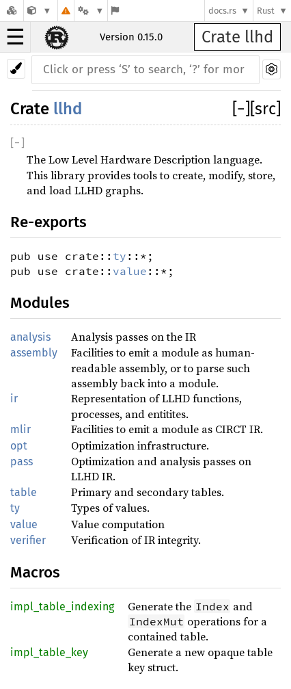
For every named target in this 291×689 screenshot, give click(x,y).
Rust (266, 10)
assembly (33, 352)
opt (18, 445)
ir (14, 398)
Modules (40, 303)
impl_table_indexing (62, 606)
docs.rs (222, 10)
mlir (20, 429)
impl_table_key (49, 652)
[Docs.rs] (11, 10)
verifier (28, 540)
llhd (67, 108)
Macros (35, 572)
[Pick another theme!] (16, 69)
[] (241, 108)
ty (119, 256)
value (130, 271)
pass (21, 461)
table (23, 492)
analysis (30, 336)
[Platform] (90, 10)
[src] (265, 108)
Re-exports (48, 222)
